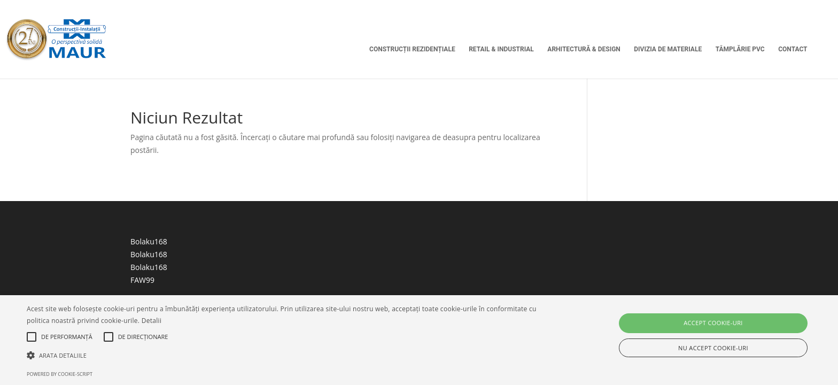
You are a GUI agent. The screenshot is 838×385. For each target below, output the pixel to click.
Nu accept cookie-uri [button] (713, 348)
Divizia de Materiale (668, 49)
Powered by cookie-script (59, 374)
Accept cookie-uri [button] (713, 323)
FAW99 (142, 280)
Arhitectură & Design (583, 49)
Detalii (152, 320)
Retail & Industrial (501, 49)
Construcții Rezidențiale (412, 49)
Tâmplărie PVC (740, 49)
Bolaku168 (148, 241)
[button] (282, 355)
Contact (792, 49)
